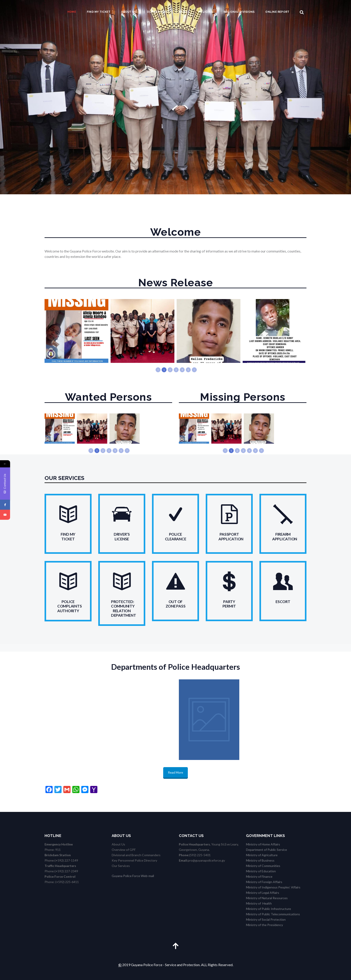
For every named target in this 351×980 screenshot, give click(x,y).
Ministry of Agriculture (262, 855)
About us (128, 11)
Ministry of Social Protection (266, 919)
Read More (175, 772)
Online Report (277, 11)
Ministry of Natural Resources (267, 898)
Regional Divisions (239, 11)
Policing (205, 11)
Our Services (157, 11)
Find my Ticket (98, 11)
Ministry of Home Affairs (263, 844)
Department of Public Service (266, 850)
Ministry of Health (259, 903)
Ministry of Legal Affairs (262, 892)
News (183, 11)
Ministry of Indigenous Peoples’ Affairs (273, 887)
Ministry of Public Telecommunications (273, 914)
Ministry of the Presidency (264, 925)
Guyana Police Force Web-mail (133, 876)
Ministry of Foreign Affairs (264, 882)
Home (71, 11)
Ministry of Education (261, 871)
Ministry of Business (260, 860)
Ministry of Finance (259, 876)
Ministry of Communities (263, 866)
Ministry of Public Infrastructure (268, 909)
